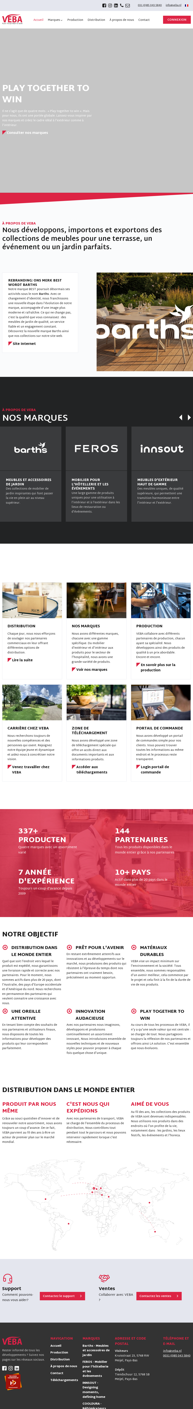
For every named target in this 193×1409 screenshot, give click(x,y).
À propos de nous (63, 1366)
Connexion (176, 20)
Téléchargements (64, 1380)
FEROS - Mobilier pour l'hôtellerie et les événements (95, 1369)
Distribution (60, 1359)
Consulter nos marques (27, 133)
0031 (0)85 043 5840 (176, 1356)
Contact (56, 1373)
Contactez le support (59, 1296)
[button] (55, 20)
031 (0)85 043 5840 (150, 5)
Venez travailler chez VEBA (30, 770)
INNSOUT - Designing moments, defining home (94, 1390)
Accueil (55, 1346)
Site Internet (24, 344)
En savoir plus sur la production (158, 668)
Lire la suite (22, 660)
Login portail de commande (155, 770)
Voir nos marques (91, 670)
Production (59, 1353)
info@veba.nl (173, 5)
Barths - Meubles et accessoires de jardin (96, 1351)
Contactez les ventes (155, 1296)
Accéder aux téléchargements (91, 770)
